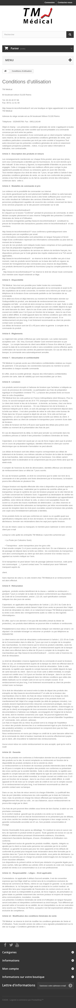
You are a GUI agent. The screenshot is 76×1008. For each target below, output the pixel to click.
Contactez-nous (65, 2)
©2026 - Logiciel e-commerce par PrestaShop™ (23, 1000)
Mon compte (10, 968)
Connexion (50, 2)
